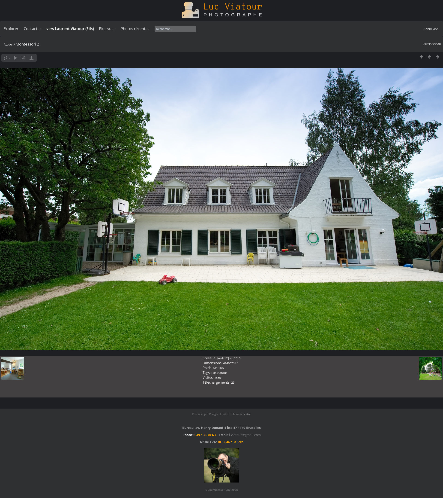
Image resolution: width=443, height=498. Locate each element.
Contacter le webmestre (235, 414)
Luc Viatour (219, 373)
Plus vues (107, 28)
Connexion (431, 29)
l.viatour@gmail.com (245, 435)
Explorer (11, 28)
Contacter (32, 28)
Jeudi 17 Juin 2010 (228, 358)
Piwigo (213, 414)
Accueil (8, 44)
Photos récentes (135, 28)
